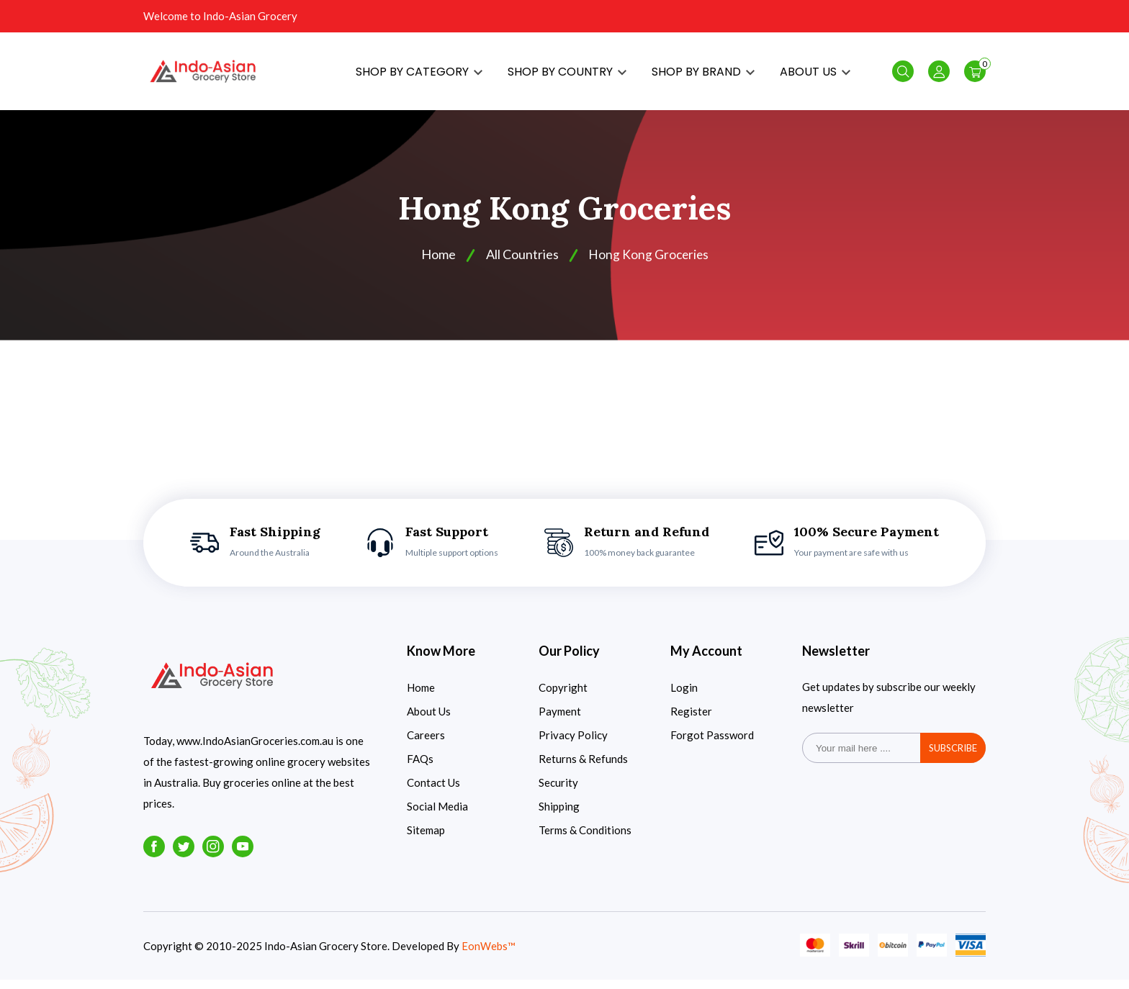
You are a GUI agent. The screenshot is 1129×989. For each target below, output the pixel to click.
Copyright (563, 696)
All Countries (521, 263)
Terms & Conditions (585, 839)
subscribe (953, 757)
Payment (560, 720)
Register (691, 720)
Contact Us (433, 791)
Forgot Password (712, 744)
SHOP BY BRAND (703, 76)
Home (421, 696)
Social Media (437, 815)
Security (558, 791)
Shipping (559, 815)
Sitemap (426, 839)
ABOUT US (815, 76)
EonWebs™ (489, 955)
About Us (429, 720)
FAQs (420, 768)
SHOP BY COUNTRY (567, 76)
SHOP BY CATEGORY (419, 76)
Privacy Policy (573, 744)
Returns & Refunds (583, 768)
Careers (426, 744)
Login (684, 696)
